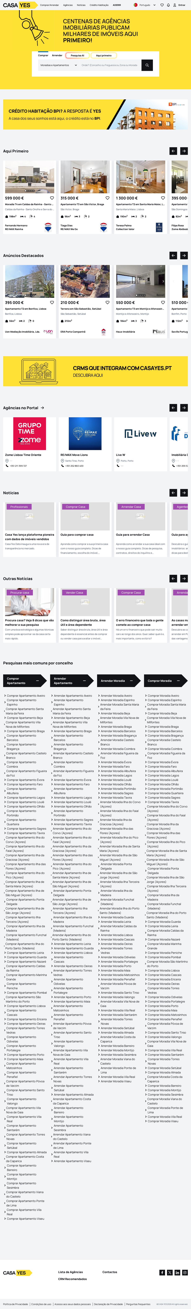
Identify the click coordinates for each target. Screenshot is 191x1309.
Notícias (81, 4)
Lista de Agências (70, 1272)
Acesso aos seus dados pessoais (73, 1304)
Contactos (109, 1272)
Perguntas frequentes (138, 1304)
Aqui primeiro (103, 55)
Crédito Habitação (99, 4)
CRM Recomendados (72, 1279)
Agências (68, 4)
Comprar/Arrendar (49, 4)
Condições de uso (41, 1304)
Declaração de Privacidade (108, 1304)
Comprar (43, 55)
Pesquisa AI (77, 55)
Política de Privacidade (15, 1304)
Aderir (117, 4)
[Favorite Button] (52, 198)
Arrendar (57, 55)
